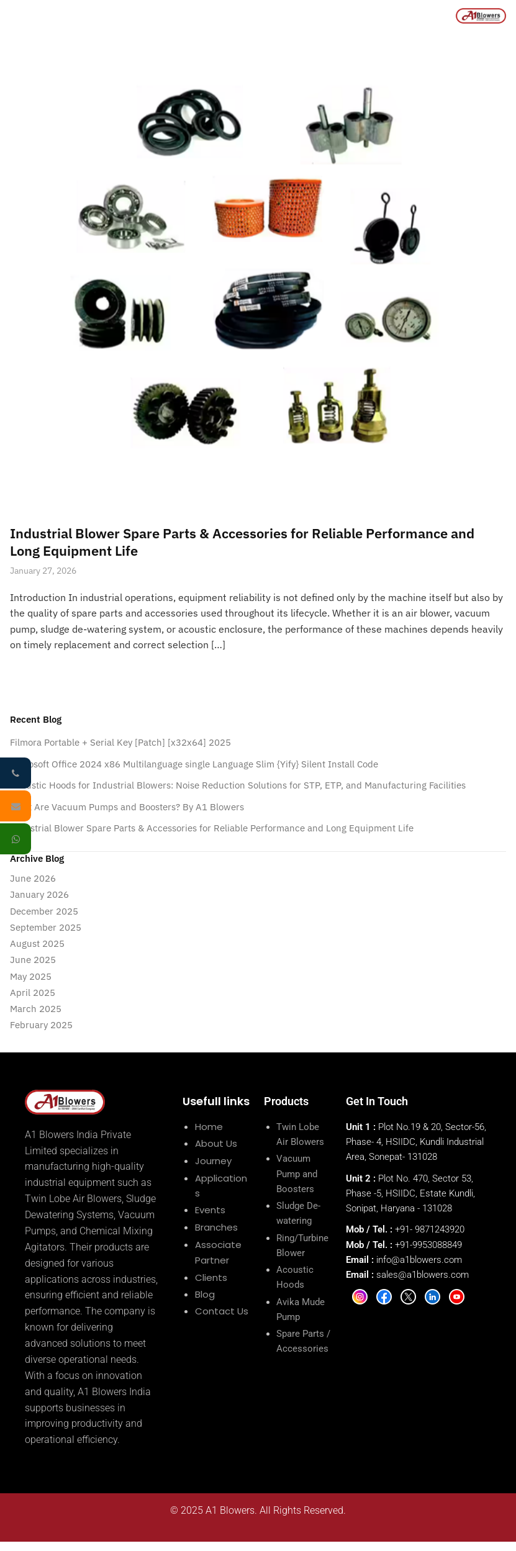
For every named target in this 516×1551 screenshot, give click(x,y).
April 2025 (32, 992)
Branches (216, 1227)
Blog (205, 1294)
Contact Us (221, 1311)
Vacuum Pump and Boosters (296, 1174)
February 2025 (41, 1025)
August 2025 (37, 943)
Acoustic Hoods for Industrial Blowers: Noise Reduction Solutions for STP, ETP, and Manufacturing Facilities (238, 785)
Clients (211, 1277)
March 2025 (35, 1009)
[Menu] (16, 15)
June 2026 (33, 878)
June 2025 (33, 959)
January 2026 (39, 894)
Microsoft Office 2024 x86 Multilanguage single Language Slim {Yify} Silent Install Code (194, 764)
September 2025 (45, 927)
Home (209, 1126)
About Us (216, 1143)
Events (210, 1209)
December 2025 (44, 911)
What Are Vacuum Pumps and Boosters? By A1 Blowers (127, 807)
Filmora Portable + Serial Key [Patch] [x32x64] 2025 (120, 742)
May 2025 (31, 976)
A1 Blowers (230, 1510)
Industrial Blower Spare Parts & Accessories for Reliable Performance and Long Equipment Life (242, 542)
